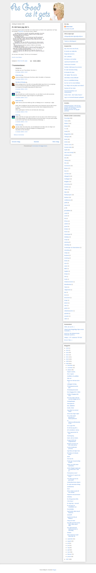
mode (65, 213)
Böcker (66, 168)
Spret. (68, 456)
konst (65, 295)
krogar (66, 300)
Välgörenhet (67, 289)
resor (65, 263)
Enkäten (69, 532)
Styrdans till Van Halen (70, 88)
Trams (65, 121)
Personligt (66, 118)
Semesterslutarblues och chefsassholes (70, 91)
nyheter (66, 223)
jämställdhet (67, 210)
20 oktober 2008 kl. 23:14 (21, 97)
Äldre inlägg (55, 141)
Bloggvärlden (67, 134)
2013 (67, 352)
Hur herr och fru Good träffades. (72, 83)
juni (68, 545)
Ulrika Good (18, 75)
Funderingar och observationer (72, 247)
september (70, 539)
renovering (67, 184)
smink (65, 215)
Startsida (36, 141)
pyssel (66, 226)
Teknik (66, 287)
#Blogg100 (67, 176)
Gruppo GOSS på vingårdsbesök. (71, 441)
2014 (67, 350)
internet (66, 205)
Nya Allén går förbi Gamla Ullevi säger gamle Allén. (73, 524)
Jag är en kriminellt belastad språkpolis (74, 97)
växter (65, 266)
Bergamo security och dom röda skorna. (72, 444)
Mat (65, 171)
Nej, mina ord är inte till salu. (71, 48)
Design (66, 274)
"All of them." (70, 501)
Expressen (20, 31)
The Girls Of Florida (20, 82)
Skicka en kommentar (19, 134)
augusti (69, 541)
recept (65, 239)
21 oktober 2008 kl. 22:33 (21, 131)
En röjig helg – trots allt (73, 503)
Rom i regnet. (70, 374)
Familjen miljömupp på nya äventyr (73, 67)
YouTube (66, 173)
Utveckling (67, 250)
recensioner (67, 165)
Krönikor (66, 186)
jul (64, 208)
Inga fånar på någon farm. (73, 450)
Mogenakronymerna (69, 54)
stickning (66, 242)
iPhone (66, 221)
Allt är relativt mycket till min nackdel (73, 491)
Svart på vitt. (70, 458)
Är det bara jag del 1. (72, 427)
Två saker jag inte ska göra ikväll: (72, 479)
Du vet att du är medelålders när (71, 506)
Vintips (66, 252)
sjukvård (66, 313)
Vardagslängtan (71, 401)
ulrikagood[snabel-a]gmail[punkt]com (73, 36)
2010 (67, 359)
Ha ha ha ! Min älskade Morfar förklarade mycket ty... (72, 334)
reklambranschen (68, 310)
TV (65, 128)
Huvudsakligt (70, 509)
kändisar (66, 197)
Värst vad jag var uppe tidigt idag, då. (72, 535)
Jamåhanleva (70, 486)
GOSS (66, 142)
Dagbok (66, 271)
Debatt (66, 126)
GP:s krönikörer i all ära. (73, 430)
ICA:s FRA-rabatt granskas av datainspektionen (72, 417)
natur (65, 305)
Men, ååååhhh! (71, 405)
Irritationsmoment (68, 281)
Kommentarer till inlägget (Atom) (39, 146)
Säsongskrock (70, 403)
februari (69, 554)
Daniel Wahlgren (19, 57)
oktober (69, 369)
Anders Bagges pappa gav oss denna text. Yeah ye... (73, 469)
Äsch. (68, 488)
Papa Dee (14, 57)
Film (65, 163)
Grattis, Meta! (70, 408)
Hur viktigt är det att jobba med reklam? (74, 85)
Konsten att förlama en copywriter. (72, 107)
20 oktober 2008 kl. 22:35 (21, 89)
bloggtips (66, 181)
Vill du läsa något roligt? (73, 413)
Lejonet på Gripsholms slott (71, 61)
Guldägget (67, 179)
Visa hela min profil (69, 28)
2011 (67, 357)
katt (65, 157)
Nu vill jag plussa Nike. (72, 499)
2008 (67, 363)
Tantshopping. (70, 435)
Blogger (54, 569)
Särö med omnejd (68, 152)
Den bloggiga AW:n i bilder (73, 392)
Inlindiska (69, 496)
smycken (66, 316)
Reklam (66, 123)
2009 (67, 361)
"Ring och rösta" (71, 520)
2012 (67, 354)
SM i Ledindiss (68, 56)
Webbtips (66, 237)
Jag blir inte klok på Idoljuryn (72, 517)
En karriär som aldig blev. (70, 51)
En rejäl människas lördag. (71, 69)
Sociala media (67, 147)
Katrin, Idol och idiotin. (72, 438)
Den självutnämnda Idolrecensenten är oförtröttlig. (72, 529)
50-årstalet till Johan (69, 72)
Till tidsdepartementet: (72, 390)
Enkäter (66, 229)
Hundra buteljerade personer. (72, 448)
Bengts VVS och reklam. (70, 108)
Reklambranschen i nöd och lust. (72, 105)
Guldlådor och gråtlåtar (73, 376)
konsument (67, 297)
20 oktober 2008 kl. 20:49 (21, 72)
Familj (65, 131)
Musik (65, 139)
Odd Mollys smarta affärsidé (71, 77)
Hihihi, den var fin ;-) (69, 326)
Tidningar (66, 136)
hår (65, 218)
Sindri (17, 92)
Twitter (66, 189)
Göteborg (66, 155)
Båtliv (65, 268)
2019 (67, 348)
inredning (66, 258)
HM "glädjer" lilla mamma (70, 75)
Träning (66, 160)
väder (65, 318)
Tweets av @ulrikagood (70, 41)
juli (68, 543)
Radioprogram (68, 194)
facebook (66, 255)
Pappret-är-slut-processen (73, 494)
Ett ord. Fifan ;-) (68, 340)
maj (68, 547)
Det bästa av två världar (70, 59)
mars (68, 552)
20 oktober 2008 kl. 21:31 (21, 79)
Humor (66, 231)
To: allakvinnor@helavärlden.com (73, 422)
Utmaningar (67, 234)
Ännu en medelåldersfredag (71, 80)
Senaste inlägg (16, 141)
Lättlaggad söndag (71, 384)
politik (65, 202)
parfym (66, 308)
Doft (65, 276)
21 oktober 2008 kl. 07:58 (21, 111)
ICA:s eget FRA (71, 425)
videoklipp (66, 245)
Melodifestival (67, 284)
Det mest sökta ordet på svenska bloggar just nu (73, 398)
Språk (65, 149)
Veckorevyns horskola (69, 64)
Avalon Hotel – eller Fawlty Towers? (73, 95)
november (70, 367)
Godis (65, 279)
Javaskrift (69, 514)
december (70, 365)
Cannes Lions (67, 144)
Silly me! (69, 378)
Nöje (65, 192)
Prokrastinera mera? (72, 473)
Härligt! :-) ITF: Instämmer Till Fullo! (73, 337)
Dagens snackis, (71, 371)
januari (69, 556)
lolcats (66, 260)
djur (65, 292)
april (68, 550)
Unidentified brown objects (73, 482)
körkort (66, 303)
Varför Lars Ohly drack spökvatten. (72, 465)
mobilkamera (67, 200)
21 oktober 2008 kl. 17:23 (21, 121)
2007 (67, 559)
